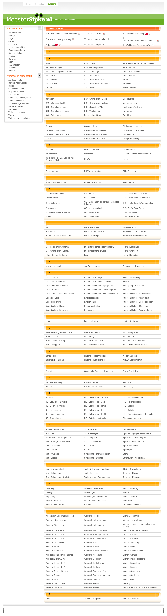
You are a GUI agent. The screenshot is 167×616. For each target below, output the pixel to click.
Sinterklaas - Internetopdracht (97, 454)
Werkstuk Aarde (52, 547)
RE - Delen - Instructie (55, 406)
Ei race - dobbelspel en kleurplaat (64, 33)
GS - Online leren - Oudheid (135, 194)
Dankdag (49, 150)
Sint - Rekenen (90, 429)
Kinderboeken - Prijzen (94, 277)
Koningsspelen (129, 290)
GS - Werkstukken (131, 216)
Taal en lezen (14, 65)
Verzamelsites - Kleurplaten (96, 500)
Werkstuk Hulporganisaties (96, 525)
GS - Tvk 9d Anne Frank (133, 208)
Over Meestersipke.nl (73, 610)
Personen (12, 109)
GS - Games (89, 198)
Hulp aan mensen (16, 92)
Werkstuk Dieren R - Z (55, 567)
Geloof (11, 41)
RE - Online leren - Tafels (95, 406)
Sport (10, 62)
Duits (125, 159)
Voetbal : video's (130, 496)
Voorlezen (127, 500)
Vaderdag (50, 488)
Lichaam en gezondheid (18, 103)
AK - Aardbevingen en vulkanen (59, 71)
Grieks (48, 216)
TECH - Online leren (132, 469)
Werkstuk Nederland (93, 555)
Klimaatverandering (131, 277)
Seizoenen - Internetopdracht (58, 437)
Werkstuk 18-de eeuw (55, 534)
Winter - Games (130, 555)
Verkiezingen (90, 492)
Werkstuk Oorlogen (92, 559)
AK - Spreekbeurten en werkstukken (138, 63)
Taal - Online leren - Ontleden (58, 477)
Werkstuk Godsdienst (55, 587)
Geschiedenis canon (54, 203)
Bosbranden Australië (132, 107)
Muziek (11, 56)
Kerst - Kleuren (52, 290)
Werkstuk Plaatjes (92, 579)
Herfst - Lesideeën (92, 227)
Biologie (11, 35)
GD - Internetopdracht (55, 194)
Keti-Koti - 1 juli (52, 298)
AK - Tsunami (129, 67)
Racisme (49, 398)
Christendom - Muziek (132, 126)
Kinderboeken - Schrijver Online (98, 281)
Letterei (54, 45)
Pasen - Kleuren (91, 382)
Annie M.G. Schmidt (131, 71)
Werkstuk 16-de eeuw (55, 525)
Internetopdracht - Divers (95, 251)
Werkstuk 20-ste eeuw (55, 543)
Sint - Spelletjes (91, 433)
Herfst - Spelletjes (92, 236)
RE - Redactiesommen (133, 398)
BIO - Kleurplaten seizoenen (58, 111)
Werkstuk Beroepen (54, 551)
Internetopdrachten (16, 47)
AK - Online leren (91, 75)
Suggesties (39, 4)
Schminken (50, 433)
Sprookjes (127, 450)
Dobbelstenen (129, 150)
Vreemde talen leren (132, 505)
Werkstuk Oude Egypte (94, 563)
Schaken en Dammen (55, 429)
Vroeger (11, 115)
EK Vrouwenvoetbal (92, 171)
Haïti (48, 227)
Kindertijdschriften (92, 306)
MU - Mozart (128, 336)
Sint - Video (89, 446)
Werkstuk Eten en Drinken (57, 571)
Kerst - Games (52, 277)
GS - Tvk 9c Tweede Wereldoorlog (138, 203)
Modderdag (89, 336)
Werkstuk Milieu (91, 543)
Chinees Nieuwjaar (92, 126)
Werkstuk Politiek (91, 587)
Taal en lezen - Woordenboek (97, 477)
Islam (86, 255)
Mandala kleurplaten (54, 336)
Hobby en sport (129, 227)
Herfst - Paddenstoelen (94, 231)
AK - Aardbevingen (54, 67)
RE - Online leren (53, 418)
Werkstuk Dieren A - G (55, 559)
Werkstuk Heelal (91, 516)
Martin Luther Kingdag (55, 340)
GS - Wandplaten (130, 212)
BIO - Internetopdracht (55, 103)
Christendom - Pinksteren (134, 130)
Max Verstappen (53, 345)
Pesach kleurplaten (95, 45)
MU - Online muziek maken (135, 345)
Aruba (125, 80)
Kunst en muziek (15, 95)
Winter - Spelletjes (131, 575)
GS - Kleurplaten (91, 212)
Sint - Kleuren (51, 450)
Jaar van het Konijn (54, 266)
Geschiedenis (14, 44)
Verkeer (11, 71)
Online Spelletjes (130, 371)
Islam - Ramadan (130, 255)
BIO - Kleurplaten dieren (56, 107)
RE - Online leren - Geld (94, 402)
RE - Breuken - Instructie (56, 402)
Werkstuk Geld (52, 579)
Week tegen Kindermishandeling (60, 516)
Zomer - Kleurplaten (93, 599)
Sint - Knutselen (52, 454)
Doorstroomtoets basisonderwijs (137, 154)
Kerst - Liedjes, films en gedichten (60, 294)
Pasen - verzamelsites (94, 386)
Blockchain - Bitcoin (92, 115)
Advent (49, 63)
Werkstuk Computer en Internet (59, 555)
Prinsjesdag (128, 386)
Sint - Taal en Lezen (93, 441)
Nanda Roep (51, 356)
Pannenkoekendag (54, 382)
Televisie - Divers (130, 473)
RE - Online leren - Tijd (94, 410)
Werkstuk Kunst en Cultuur (96, 530)
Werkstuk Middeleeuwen (95, 538)
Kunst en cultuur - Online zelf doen (138, 302)
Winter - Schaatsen (131, 571)
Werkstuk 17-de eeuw (55, 530)
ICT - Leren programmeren (57, 247)
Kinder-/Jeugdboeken (17, 50)
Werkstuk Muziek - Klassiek (96, 551)
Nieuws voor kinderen (132, 360)
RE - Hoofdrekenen (54, 410)
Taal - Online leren (53, 473)
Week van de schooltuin (56, 520)
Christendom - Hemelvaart (95, 130)
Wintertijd (127, 583)
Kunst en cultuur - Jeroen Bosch (137, 294)
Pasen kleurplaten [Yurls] (98, 39)
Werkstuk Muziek (91, 547)
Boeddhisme (128, 99)
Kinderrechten (90, 302)
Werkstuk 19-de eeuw (55, 538)
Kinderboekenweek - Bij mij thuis (98, 286)
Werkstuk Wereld (130, 538)
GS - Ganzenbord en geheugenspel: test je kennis (101, 203)
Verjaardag (50, 496)
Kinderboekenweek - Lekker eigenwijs (100, 290)
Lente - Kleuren (91, 321)
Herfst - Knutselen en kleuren (58, 236)
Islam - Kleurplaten (131, 247)
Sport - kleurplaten (131, 446)
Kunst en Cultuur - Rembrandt (136, 306)
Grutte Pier (89, 194)
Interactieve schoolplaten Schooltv (99, 247)
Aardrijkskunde (14, 32)
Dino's (87, 159)
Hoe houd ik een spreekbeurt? (136, 231)
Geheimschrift (52, 198)
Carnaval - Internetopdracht (57, 134)
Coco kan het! (129, 134)
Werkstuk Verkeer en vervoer (135, 530)
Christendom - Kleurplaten (95, 138)
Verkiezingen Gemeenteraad (96, 496)
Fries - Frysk (128, 182)
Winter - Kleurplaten (131, 563)
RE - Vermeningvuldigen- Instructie (138, 414)
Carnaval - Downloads (55, 130)
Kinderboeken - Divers (55, 306)
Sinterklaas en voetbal (94, 458)
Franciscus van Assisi (93, 182)
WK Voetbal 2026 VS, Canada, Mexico (139, 587)
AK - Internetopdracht (93, 67)
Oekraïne (49, 371)
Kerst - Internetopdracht (56, 281)
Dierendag (88, 154)
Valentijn (49, 492)
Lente (48, 321)
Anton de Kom (129, 75)
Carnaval (49, 126)
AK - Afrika (50, 75)
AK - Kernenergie (91, 71)
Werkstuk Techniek (131, 516)
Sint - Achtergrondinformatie (58, 441)
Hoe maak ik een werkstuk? (135, 236)
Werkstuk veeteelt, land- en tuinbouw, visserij (139, 525)
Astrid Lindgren (129, 88)
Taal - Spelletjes (91, 473)
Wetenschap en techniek (19, 118)
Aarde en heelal (15, 80)
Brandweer (127, 111)
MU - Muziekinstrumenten (134, 340)
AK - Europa (89, 63)
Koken (126, 281)
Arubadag (127, 84)
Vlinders (87, 505)
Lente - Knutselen (130, 321)
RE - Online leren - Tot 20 (95, 414)
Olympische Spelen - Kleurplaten (98, 371)
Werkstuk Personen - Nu (95, 571)
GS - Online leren (91, 216)
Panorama (50, 386)
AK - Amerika (51, 80)
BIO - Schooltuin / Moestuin (96, 107)
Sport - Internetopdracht (133, 441)
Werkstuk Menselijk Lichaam (96, 534)
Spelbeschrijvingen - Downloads (137, 433)
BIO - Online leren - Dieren (95, 99)
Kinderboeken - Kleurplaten (57, 310)
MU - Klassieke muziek (94, 345)
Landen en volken (16, 100)
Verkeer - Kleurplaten (55, 505)
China (48, 138)
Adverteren (55, 610)
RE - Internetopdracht (55, 414)
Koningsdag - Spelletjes (133, 286)
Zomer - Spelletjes (131, 599)
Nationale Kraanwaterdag (95, 356)
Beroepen (50, 99)
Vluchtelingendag (130, 488)
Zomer (48, 599)
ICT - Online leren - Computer (58, 251)
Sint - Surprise (90, 437)
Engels (11, 38)
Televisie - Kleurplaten (132, 477)
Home (28, 4)
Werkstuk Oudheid (92, 567)
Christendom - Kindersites (95, 134)
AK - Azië (49, 88)
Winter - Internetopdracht (134, 559)
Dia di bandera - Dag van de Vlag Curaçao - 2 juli (60, 159)
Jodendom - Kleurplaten (133, 266)
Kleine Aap (89, 310)
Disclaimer (41, 610)
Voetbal (126, 492)
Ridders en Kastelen (132, 418)
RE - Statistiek (129, 410)
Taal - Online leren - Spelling (96, 469)
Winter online (128, 579)
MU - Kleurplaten (130, 332)
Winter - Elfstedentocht (133, 551)
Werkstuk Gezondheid (55, 583)
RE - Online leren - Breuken (96, 398)
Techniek (12, 68)
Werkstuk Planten (92, 583)
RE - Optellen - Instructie (95, 418)
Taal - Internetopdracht (55, 469)
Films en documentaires (56, 182)
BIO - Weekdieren (92, 111)
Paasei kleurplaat (96, 33)
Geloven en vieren (16, 89)
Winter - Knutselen (131, 567)
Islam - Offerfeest (130, 251)
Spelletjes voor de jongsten (134, 437)
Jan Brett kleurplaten (93, 266)
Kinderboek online (53, 302)
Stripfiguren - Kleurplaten (134, 458)
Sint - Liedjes (51, 458)
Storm (125, 454)
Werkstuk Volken (130, 534)
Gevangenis (51, 208)
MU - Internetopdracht (93, 340)
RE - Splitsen (128, 406)
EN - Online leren (130, 171)
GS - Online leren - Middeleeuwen (137, 198)
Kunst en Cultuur (15, 53)
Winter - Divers (129, 547)
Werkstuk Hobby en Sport (95, 520)
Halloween (50, 231)
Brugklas (127, 115)
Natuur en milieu (15, 106)
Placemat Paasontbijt (138, 33)
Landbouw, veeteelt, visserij (20, 97)
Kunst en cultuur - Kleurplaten (136, 298)
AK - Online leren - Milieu (95, 80)
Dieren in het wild (91, 150)
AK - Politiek (89, 88)
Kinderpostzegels (91, 298)
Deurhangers (51, 154)
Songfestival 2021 (130, 429)
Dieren (11, 86)
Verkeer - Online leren (93, 488)
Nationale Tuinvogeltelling (95, 360)
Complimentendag (131, 138)
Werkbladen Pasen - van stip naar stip (141, 40)
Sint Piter (88, 450)
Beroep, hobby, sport (17, 83)
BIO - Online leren (53, 115)
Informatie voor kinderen (56, 255)
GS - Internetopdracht (93, 208)
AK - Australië (51, 84)
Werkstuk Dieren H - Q (55, 563)
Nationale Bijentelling (55, 360)
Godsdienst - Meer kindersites (58, 212)
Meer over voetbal (92, 332)
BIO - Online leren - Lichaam (96, 103)
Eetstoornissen (52, 171)
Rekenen (12, 59)
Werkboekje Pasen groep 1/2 (140, 45)
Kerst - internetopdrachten (57, 286)
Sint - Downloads (53, 446)
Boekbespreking (130, 103)
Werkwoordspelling (131, 543)
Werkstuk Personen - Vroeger (97, 575)
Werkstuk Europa (53, 575)
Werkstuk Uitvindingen (132, 520)
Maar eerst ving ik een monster (59, 332)
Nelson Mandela (130, 356)
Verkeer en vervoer (16, 112)
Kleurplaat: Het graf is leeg (61, 39)
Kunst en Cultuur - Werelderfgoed (137, 310)
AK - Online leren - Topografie (97, 84)
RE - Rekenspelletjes (132, 402)
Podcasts (127, 382)
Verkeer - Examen (53, 500)
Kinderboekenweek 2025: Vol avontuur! (101, 294)
